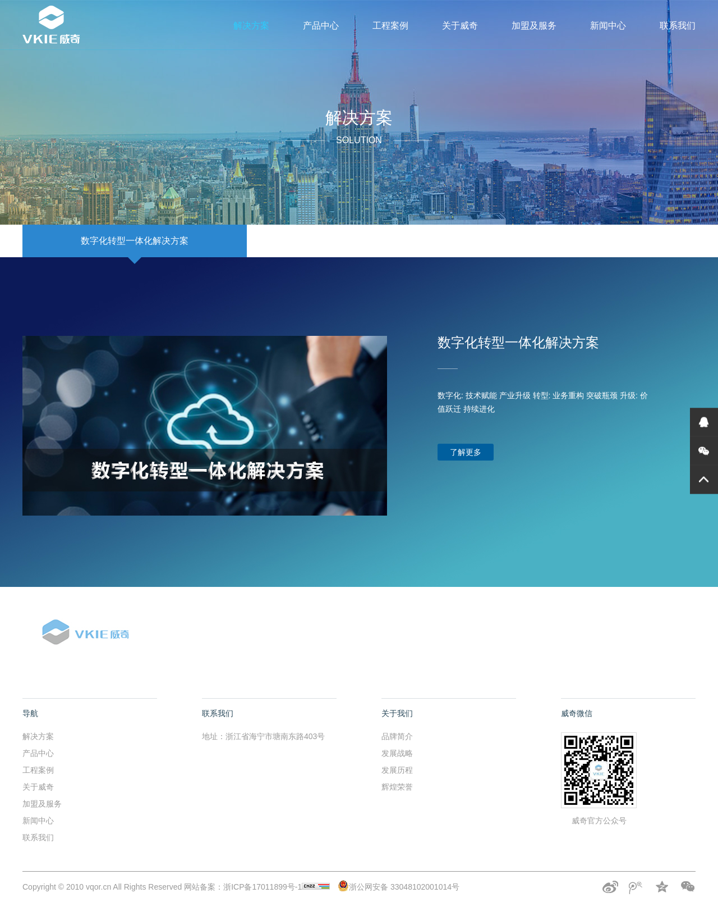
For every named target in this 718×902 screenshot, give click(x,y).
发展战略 (397, 753)
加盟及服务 (534, 25)
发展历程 (397, 770)
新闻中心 (608, 25)
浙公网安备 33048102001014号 (398, 886)
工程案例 (390, 25)
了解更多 (465, 452)
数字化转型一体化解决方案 (134, 240)
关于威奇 (460, 25)
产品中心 (321, 25)
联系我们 (678, 25)
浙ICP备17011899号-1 (276, 886)
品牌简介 (397, 736)
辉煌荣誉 (397, 786)
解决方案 (251, 25)
